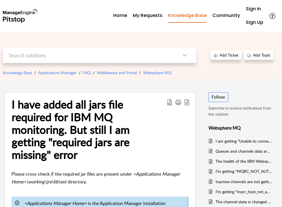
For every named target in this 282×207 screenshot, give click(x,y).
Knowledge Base (17, 72)
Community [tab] (226, 15)
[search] (88, 55)
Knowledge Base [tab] (187, 15)
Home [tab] (120, 15)
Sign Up (254, 22)
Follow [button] (218, 97)
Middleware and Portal (117, 72)
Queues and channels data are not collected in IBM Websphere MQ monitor (244, 151)
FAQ (87, 72)
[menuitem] (254, 9)
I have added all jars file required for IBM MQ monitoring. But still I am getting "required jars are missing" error (70, 129)
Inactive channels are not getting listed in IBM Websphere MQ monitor (244, 181)
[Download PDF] (169, 102)
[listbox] (184, 55)
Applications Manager (57, 72)
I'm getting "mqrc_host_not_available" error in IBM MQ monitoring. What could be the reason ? (244, 191)
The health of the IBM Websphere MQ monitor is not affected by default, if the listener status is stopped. (244, 161)
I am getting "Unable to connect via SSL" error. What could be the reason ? (244, 141)
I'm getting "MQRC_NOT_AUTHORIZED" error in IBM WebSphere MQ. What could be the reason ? (244, 171)
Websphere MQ (157, 72)
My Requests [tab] (147, 15)
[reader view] (187, 102)
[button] (178, 102)
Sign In (253, 8)
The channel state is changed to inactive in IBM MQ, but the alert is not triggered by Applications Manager (244, 201)
